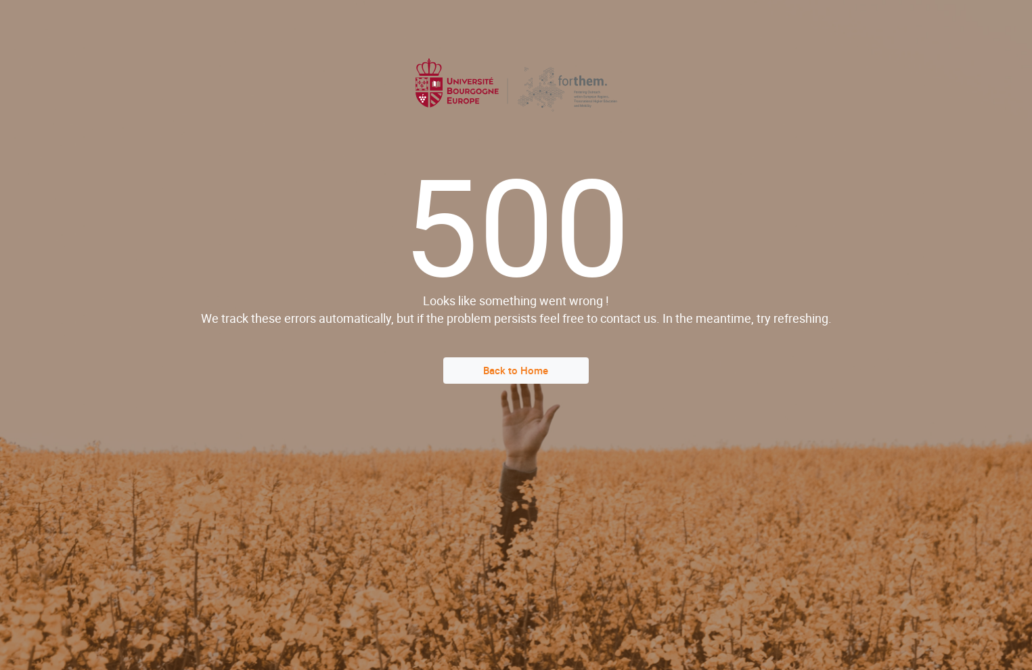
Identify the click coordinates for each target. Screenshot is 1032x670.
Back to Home (515, 370)
